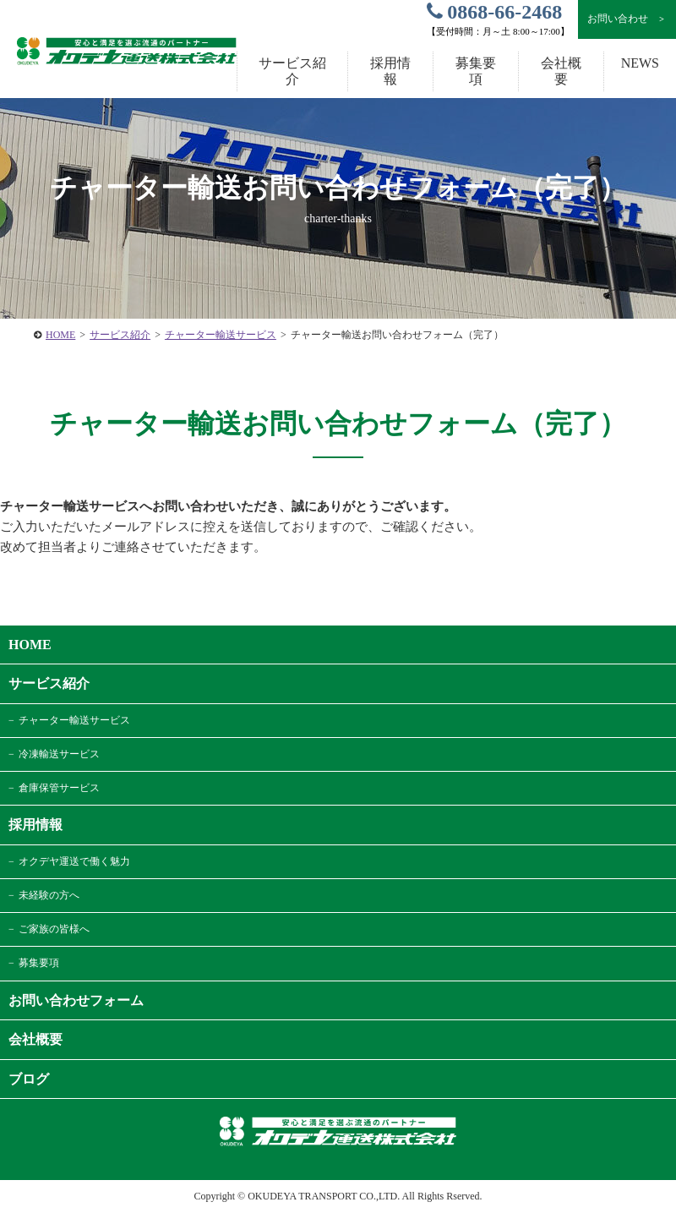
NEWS (640, 63)
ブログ (28, 1079)
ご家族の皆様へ (54, 929)
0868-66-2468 (494, 12)
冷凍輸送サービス (59, 754)
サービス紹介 (120, 335)
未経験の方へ (49, 895)
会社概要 (561, 71)
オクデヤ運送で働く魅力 (74, 861)
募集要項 (475, 71)
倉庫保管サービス (59, 788)
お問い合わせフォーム (76, 1000)
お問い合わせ (626, 19)
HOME (60, 335)
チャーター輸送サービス (220, 335)
